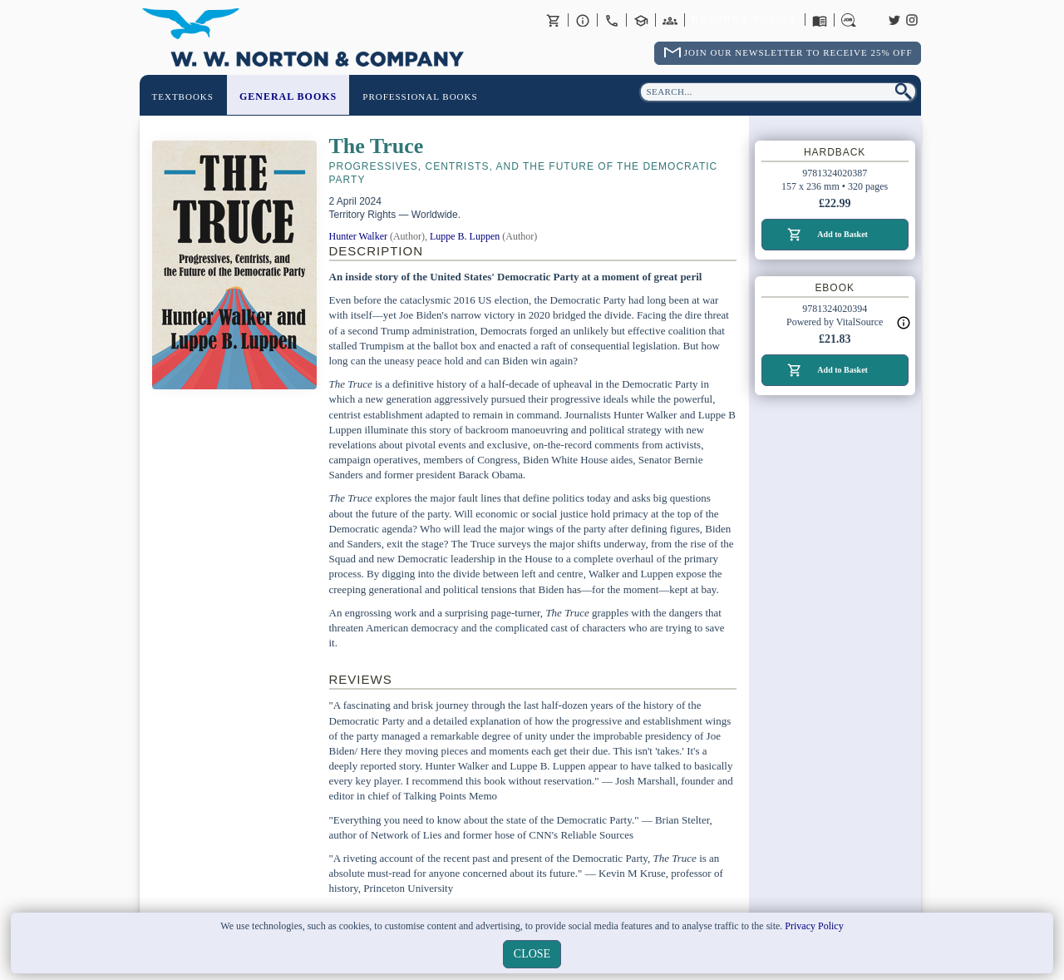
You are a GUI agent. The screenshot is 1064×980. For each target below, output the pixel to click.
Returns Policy (744, 20)
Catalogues (819, 20)
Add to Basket (842, 234)
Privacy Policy (814, 926)
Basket (553, 20)
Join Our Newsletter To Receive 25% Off (798, 52)
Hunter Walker (358, 236)
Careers (848, 20)
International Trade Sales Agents (670, 20)
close (532, 954)
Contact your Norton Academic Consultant (640, 20)
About (582, 20)
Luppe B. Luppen (465, 236)
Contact (611, 20)
